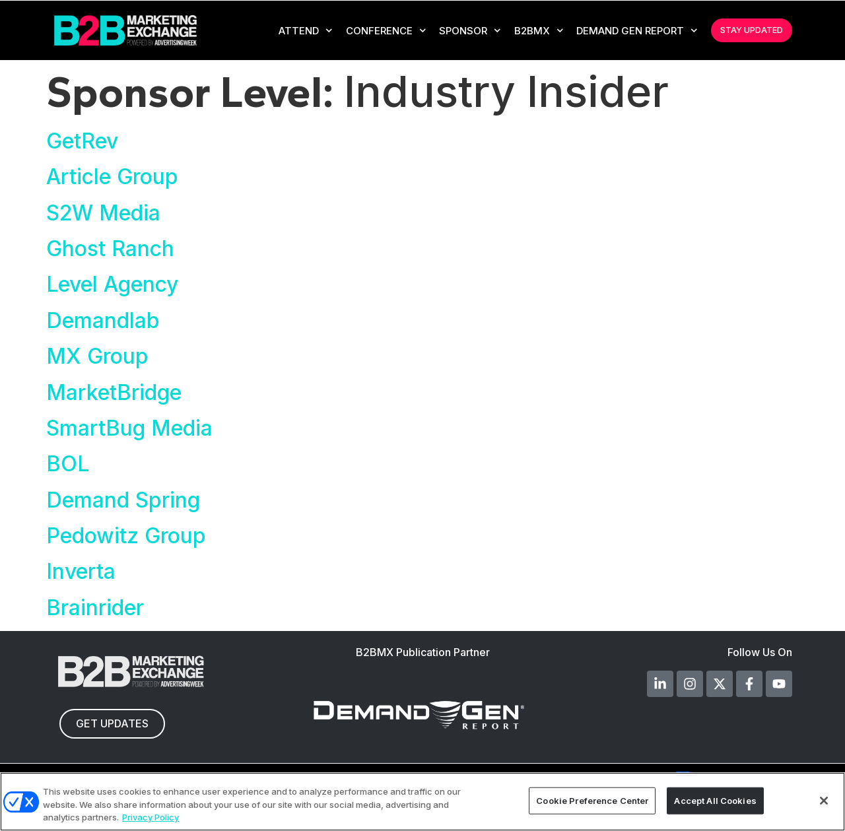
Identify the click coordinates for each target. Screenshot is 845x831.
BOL (67, 464)
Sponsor (470, 30)
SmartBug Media (129, 428)
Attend (306, 30)
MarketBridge (114, 392)
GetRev (82, 141)
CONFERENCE (386, 30)
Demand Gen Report (637, 30)
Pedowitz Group (126, 535)
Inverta (81, 571)
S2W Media (103, 213)
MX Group (97, 356)
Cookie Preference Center (592, 800)
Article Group (112, 176)
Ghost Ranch (110, 248)
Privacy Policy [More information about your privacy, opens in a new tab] (150, 817)
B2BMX (539, 30)
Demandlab (103, 320)
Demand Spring (123, 500)
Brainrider (95, 607)
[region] (422, 801)
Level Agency (112, 284)
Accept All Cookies (715, 800)
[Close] (823, 800)
